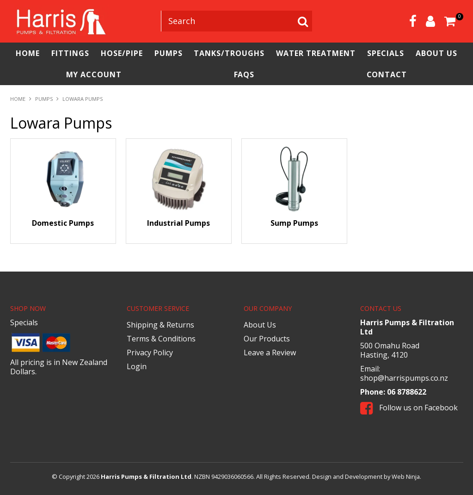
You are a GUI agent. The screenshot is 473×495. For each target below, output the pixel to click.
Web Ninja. (406, 476)
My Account (94, 74)
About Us (436, 53)
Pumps (168, 53)
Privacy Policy (150, 352)
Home (28, 53)
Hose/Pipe (122, 53)
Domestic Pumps (63, 223)
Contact (387, 74)
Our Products (267, 338)
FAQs (244, 74)
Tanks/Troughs (229, 53)
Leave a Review (270, 352)
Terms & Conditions (161, 338)
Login (137, 366)
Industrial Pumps (178, 223)
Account (430, 21)
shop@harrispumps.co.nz (404, 378)
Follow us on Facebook (409, 407)
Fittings (70, 53)
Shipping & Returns (160, 324)
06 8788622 (406, 392)
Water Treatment (316, 53)
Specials (385, 53)
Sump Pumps (294, 223)
